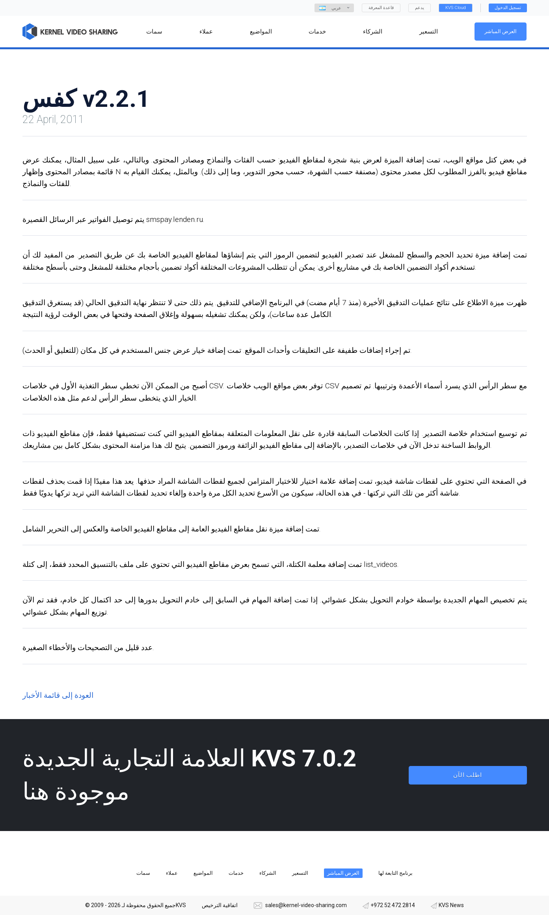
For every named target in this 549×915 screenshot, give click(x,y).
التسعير (300, 873)
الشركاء (267, 873)
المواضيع (203, 873)
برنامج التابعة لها (395, 873)
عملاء (172, 873)
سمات (143, 873)
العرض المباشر (501, 31)
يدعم (419, 7)
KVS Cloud (455, 7)
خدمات (236, 873)
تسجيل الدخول (508, 7)
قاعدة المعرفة (381, 7)
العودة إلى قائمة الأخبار (57, 695)
